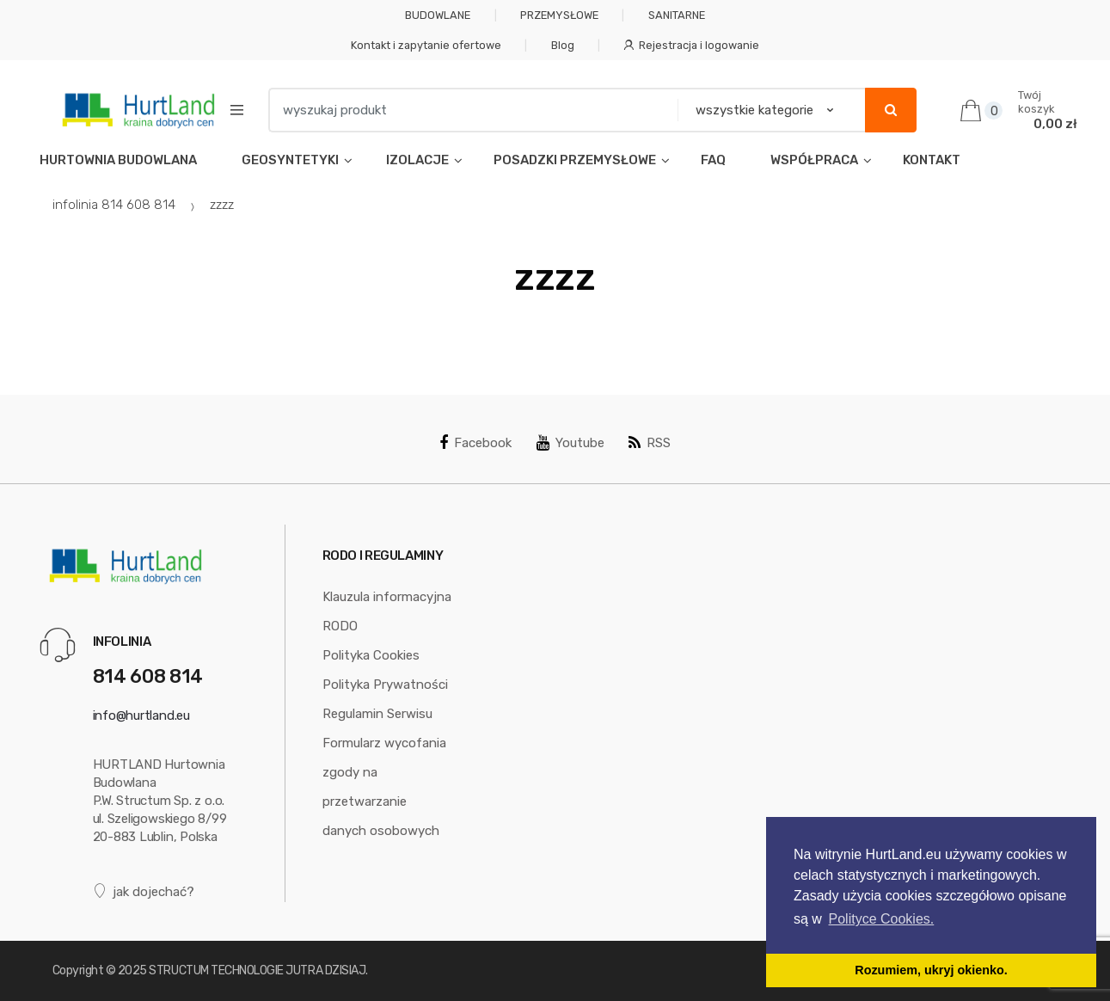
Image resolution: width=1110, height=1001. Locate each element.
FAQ (713, 160)
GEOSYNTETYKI (290, 160)
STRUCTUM (178, 970)
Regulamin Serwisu (377, 714)
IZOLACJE (416, 160)
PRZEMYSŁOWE (559, 15)
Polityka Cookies (371, 655)
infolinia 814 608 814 (113, 204)
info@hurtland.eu (141, 715)
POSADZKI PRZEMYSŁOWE (575, 160)
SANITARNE (676, 15)
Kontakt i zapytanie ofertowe (426, 45)
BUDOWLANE (437, 15)
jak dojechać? (144, 891)
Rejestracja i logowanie (691, 45)
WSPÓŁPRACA (814, 160)
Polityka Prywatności (385, 684)
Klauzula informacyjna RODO (386, 611)
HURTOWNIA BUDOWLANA (118, 160)
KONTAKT (931, 160)
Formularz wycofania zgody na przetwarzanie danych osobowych (384, 786)
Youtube (570, 443)
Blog (562, 45)
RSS (650, 443)
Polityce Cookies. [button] (882, 919)
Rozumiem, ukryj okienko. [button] (931, 970)
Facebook (475, 443)
